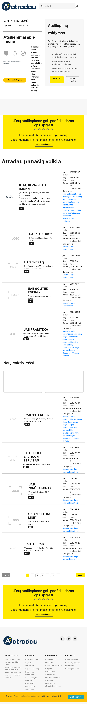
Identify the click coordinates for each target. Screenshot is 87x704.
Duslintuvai (67, 353)
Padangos (67, 197)
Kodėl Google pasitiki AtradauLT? (31, 680)
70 (53, 575)
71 (58, 575)
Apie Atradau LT (32, 660)
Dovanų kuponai (72, 669)
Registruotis (56, 80)
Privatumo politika (53, 665)
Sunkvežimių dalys (70, 469)
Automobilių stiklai (71, 350)
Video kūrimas (71, 660)
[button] (81, 6)
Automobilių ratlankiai (72, 194)
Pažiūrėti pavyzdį (72, 80)
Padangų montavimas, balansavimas (71, 205)
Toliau (80, 575)
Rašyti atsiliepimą (15, 80)
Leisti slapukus (76, 697)
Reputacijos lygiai (33, 669)
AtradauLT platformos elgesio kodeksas (53, 683)
